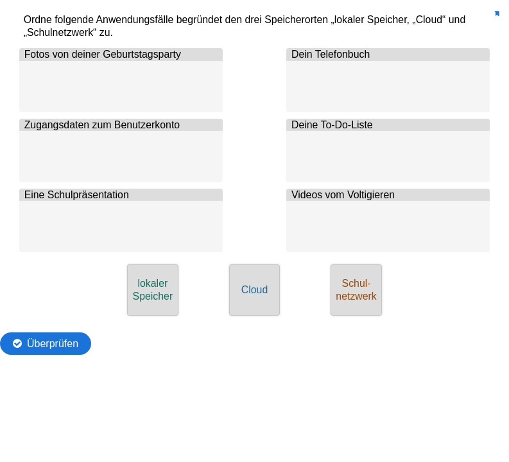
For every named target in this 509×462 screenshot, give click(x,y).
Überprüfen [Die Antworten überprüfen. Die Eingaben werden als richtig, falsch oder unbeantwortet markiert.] (52, 343)
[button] (152, 289)
